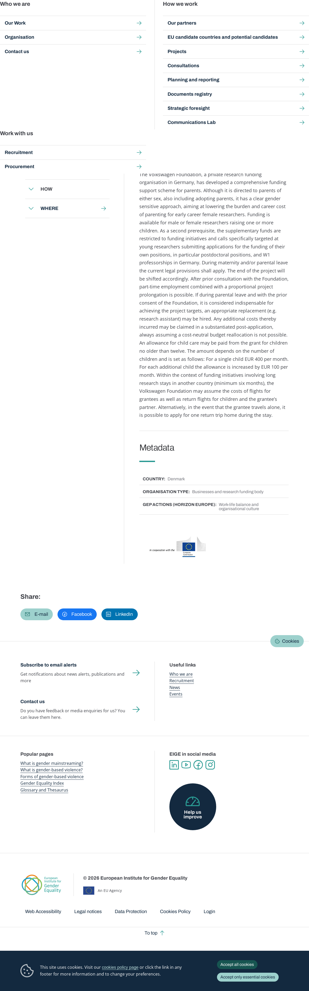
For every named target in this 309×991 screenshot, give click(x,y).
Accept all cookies (237, 964)
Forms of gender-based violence (52, 776)
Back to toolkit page (57, 129)
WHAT (48, 150)
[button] (36, 614)
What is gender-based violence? (51, 770)
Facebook (198, 765)
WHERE (49, 208)
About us (276, 15)
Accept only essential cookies (247, 977)
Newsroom (73, 15)
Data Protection (131, 911)
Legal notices (88, 911)
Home (31, 48)
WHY (46, 170)
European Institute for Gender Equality (27, 15)
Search (298, 15)
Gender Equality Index (209, 15)
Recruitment (181, 681)
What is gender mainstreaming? (51, 763)
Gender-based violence (176, 15)
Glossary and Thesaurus (44, 790)
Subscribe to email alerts (48, 665)
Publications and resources (105, 15)
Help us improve (193, 814)
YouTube (186, 765)
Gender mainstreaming (142, 15)
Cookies (290, 641)
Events (175, 694)
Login (209, 911)
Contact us (32, 701)
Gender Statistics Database (245, 15)
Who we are (181, 674)
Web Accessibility (43, 911)
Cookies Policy (175, 911)
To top (151, 933)
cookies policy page (120, 967)
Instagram (210, 765)
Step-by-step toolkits (103, 48)
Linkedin (174, 765)
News (174, 687)
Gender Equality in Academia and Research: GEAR (167, 48)
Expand (31, 150)
